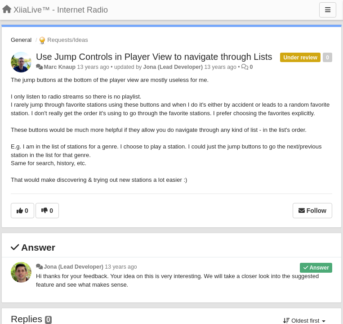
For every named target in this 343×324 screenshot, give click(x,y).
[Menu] (327, 10)
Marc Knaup (60, 67)
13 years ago (121, 267)
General (21, 39)
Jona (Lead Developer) (173, 67)
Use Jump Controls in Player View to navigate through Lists (154, 57)
